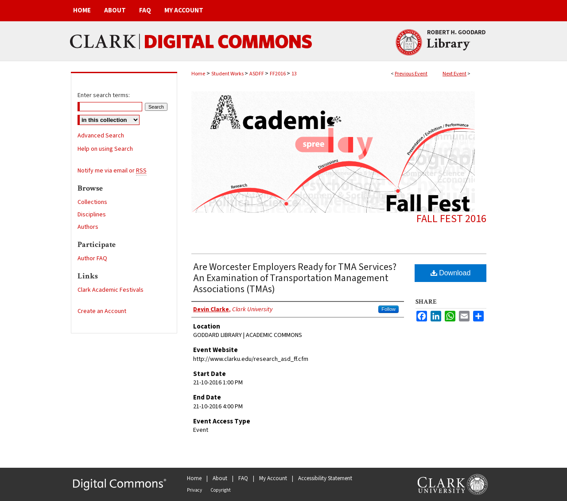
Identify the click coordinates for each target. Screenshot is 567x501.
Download (451, 273)
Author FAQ (92, 258)
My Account (273, 478)
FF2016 (278, 74)
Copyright (220, 490)
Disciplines (92, 214)
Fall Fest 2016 (451, 219)
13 (294, 74)
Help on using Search (105, 149)
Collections (92, 202)
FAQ (243, 478)
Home (198, 74)
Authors (88, 227)
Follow (388, 309)
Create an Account (102, 311)
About (220, 478)
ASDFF (257, 74)
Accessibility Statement (325, 478)
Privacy (194, 490)
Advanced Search (101, 135)
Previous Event (411, 74)
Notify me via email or (112, 170)
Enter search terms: (104, 95)
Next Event (454, 74)
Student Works (228, 74)
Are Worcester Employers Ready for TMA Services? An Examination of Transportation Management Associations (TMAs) (294, 278)
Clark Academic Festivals (111, 290)
